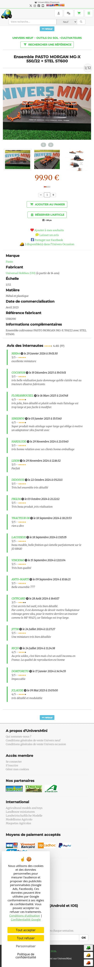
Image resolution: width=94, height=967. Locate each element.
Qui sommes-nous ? (18, 736)
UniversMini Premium (48, 2)
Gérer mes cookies (17, 769)
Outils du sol (47, 38)
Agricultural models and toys (24, 808)
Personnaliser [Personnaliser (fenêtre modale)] (26, 946)
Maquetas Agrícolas (18, 823)
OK (84, 937)
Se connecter (14, 761)
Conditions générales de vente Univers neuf (33, 740)
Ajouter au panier (47, 204)
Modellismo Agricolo (19, 819)
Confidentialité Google (26, 919)
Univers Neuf (22, 38)
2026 (53, 951)
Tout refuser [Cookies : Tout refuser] (26, 938)
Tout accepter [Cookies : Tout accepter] (26, 930)
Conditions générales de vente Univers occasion (36, 744)
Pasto (9, 261)
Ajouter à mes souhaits (49, 230)
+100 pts (48, 220)
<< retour (47, 28)
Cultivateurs (71, 38)
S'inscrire (12, 765)
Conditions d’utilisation (24, 915)
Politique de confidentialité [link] (26, 955)
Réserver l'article (47, 214)
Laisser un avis (49, 235)
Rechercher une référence (47, 44)
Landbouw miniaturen (20, 811)
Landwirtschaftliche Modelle (24, 815)
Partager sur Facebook (49, 240)
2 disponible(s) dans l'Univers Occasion (49, 244)
